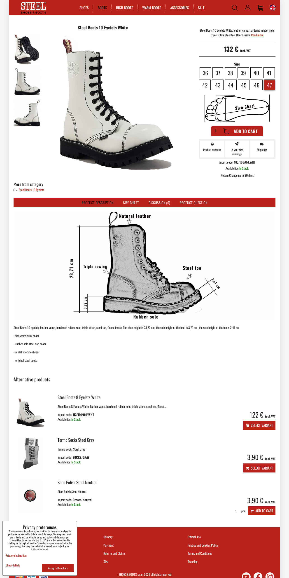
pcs (238, 511)
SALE (201, 7)
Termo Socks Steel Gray (76, 440)
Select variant (259, 425)
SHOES (84, 7)
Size (106, 561)
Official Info (194, 536)
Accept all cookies (58, 568)
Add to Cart (241, 131)
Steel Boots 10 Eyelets (31, 189)
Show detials (13, 565)
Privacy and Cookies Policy (203, 545)
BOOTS (102, 7)
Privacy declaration (16, 555)
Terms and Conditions (200, 553)
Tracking (193, 561)
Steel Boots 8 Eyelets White (79, 397)
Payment (108, 545)
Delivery (108, 536)
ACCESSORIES (179, 7)
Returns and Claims (114, 553)
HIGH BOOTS (124, 7)
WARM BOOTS (151, 7)
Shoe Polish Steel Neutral (77, 482)
